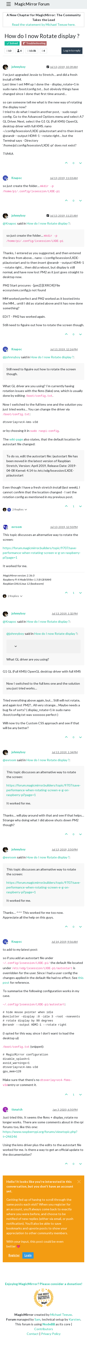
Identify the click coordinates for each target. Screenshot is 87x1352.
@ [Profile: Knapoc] (9, 223)
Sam (37, 1319)
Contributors (43, 1329)
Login (28, 1255)
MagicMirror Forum (32, 4)
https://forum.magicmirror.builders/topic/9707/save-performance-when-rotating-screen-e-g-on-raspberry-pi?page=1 (42, 552)
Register (14, 1255)
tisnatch (16, 1109)
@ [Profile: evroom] (9, 760)
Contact (33, 1334)
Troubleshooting (34, 43)
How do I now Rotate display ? (48, 223)
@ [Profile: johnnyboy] (11, 357)
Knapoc (16, 178)
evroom (16, 527)
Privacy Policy (51, 1334)
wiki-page (16, 439)
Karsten (74, 1319)
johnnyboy (18, 67)
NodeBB (48, 1324)
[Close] (79, 1181)
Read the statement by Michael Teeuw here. (43, 24)
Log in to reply (71, 50)
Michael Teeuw (61, 1314)
